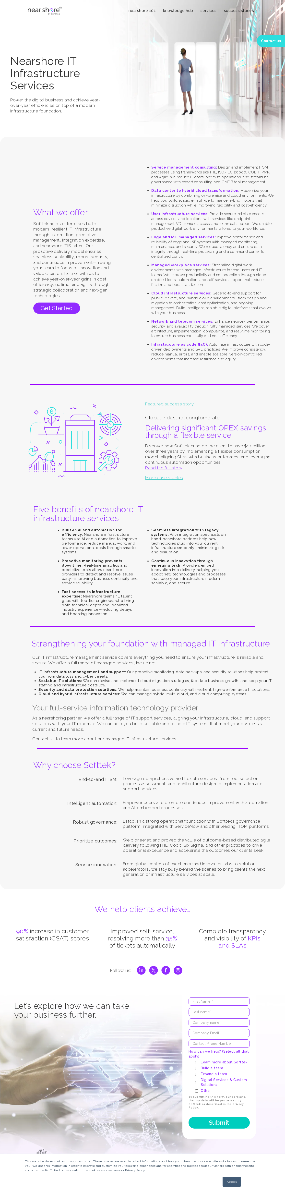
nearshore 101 (142, 10)
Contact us (271, 41)
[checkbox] (222, 1076)
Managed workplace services (180, 265)
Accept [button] (232, 1181)
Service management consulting (183, 167)
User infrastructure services (179, 214)
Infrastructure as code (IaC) (179, 344)
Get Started (57, 308)
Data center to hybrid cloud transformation (194, 190)
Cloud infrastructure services (180, 293)
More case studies (164, 477)
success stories (239, 10)
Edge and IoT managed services (183, 237)
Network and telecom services (181, 321)
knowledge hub (178, 10)
